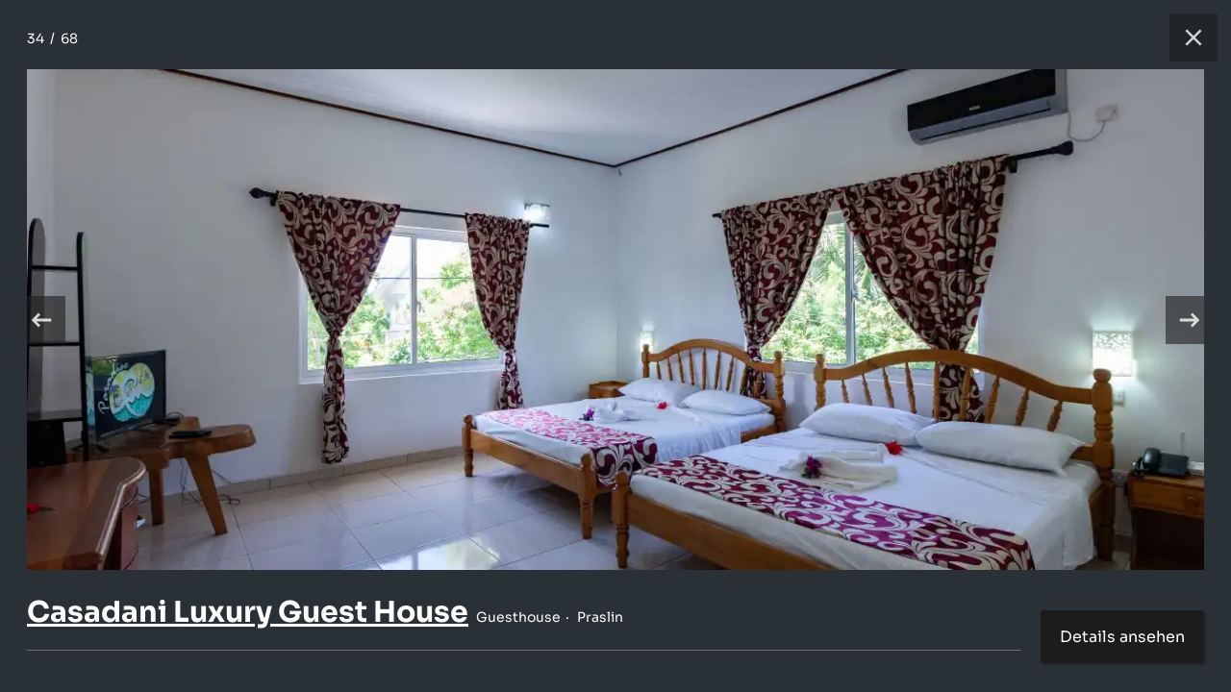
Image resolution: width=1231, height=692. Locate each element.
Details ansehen (1122, 637)
